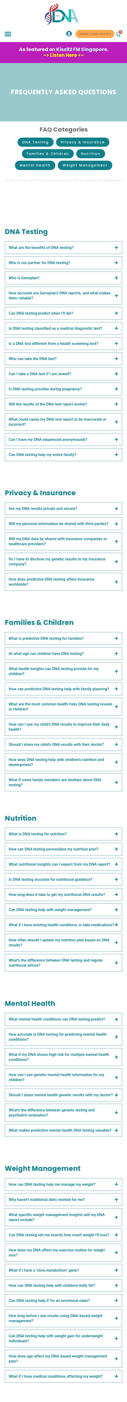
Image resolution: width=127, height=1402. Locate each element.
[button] (7, 34)
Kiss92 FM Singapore (81, 49)
